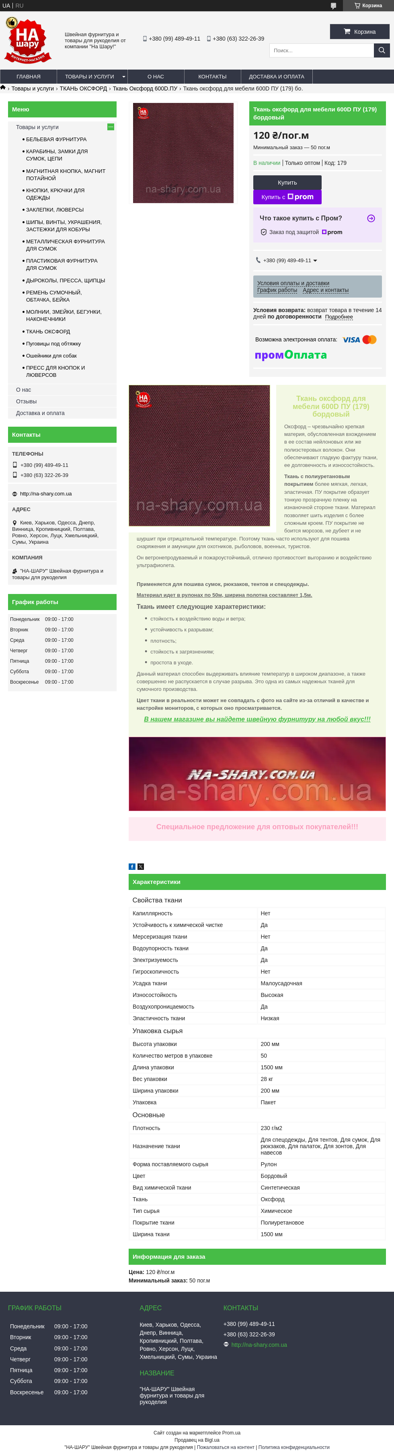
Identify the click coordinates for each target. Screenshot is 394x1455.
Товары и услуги (89, 77)
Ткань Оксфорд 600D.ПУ (145, 88)
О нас (156, 77)
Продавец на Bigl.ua (197, 1440)
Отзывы (26, 401)
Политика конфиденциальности (294, 1447)
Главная (28, 77)
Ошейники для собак (51, 356)
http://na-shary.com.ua (46, 494)
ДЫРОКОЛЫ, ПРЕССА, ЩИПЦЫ (65, 280)
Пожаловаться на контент (225, 1447)
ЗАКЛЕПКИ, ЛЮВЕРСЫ (55, 210)
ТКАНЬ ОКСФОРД (83, 88)
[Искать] (382, 50)
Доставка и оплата (276, 77)
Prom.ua (231, 1433)
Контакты (212, 77)
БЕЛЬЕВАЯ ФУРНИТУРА (56, 139)
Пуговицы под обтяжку (53, 344)
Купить (287, 182)
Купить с (287, 197)
